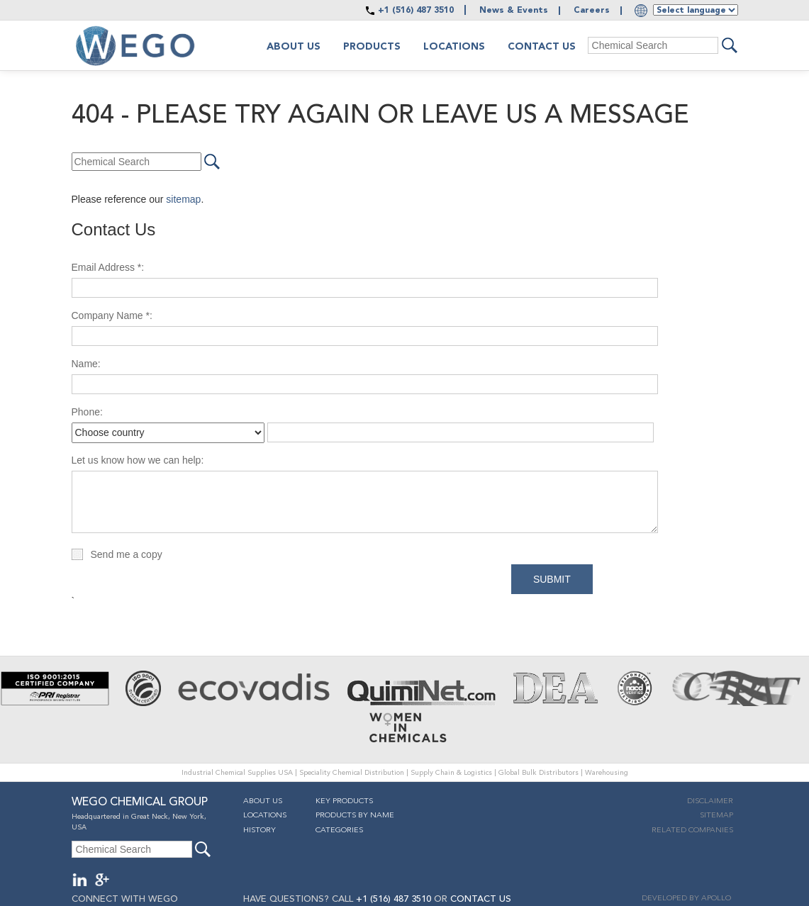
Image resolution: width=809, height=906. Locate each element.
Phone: (87, 412)
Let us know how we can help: (138, 460)
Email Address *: (108, 267)
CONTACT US (480, 899)
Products (372, 47)
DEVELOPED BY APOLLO (686, 898)
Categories (339, 830)
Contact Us (542, 47)
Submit (552, 579)
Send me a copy (126, 554)
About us (293, 47)
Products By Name (355, 816)
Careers (592, 10)
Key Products (344, 801)
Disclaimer (710, 801)
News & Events (513, 10)
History (259, 830)
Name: (86, 363)
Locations (454, 47)
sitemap (183, 199)
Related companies (692, 830)
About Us (262, 801)
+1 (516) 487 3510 (416, 10)
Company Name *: (112, 315)
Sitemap (716, 816)
